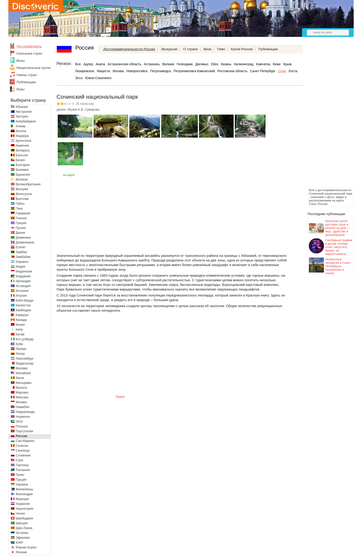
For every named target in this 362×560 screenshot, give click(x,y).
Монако (21, 402)
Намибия (22, 407)
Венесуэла (24, 194)
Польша (22, 426)
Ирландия (23, 281)
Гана (19, 208)
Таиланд (22, 465)
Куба (19, 344)
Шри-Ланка (24, 528)
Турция (21, 479)
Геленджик (185, 64)
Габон (20, 203)
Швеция (21, 523)
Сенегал (22, 445)
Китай (20, 334)
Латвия (21, 349)
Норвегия (23, 416)
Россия (21, 436)
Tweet (120, 397)
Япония (21, 552)
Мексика (22, 397)
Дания (20, 232)
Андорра (22, 136)
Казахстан (23, 305)
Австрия (22, 116)
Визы (20, 60)
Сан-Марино (25, 441)
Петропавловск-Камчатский (194, 71)
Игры (20, 89)
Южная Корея (26, 547)
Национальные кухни (33, 68)
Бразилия (23, 174)
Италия (21, 295)
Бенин (20, 160)
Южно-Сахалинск (98, 78)
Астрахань (152, 64)
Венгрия (22, 189)
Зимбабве (23, 257)
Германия (23, 213)
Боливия (22, 170)
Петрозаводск (160, 71)
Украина (22, 484)
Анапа (100, 64)
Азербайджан (26, 121)
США (19, 460)
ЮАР (19, 542)
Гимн (221, 49)
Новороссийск (136, 71)
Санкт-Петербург (262, 71)
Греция (21, 223)
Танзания (23, 470)
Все (78, 64)
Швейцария (24, 518)
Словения (23, 455)
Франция (22, 499)
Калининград (243, 64)
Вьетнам (22, 199)
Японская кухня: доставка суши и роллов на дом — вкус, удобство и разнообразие (337, 228)
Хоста (292, 71)
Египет (21, 247)
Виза (207, 49)
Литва (20, 354)
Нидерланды (25, 412)
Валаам (168, 64)
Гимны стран (26, 75)
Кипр (19, 329)
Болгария (23, 165)
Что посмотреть (29, 46)
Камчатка (263, 64)
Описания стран (29, 53)
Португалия (24, 431)
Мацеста (103, 71)
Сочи (282, 71)
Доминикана (25, 242)
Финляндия (24, 494)
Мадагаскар (24, 363)
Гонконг (21, 218)
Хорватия (23, 504)
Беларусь (23, 150)
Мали (20, 378)
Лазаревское (84, 71)
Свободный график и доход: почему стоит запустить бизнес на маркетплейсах (338, 247)
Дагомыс (201, 64)
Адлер (88, 64)
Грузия (21, 228)
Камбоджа (23, 310)
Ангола (21, 131)
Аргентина (23, 140)
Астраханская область (124, 64)
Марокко (22, 392)
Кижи (277, 64)
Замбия (21, 252)
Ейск (214, 64)
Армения (22, 145)
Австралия (24, 111)
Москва (118, 71)
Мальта (21, 387)
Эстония (22, 533)
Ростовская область (232, 71)
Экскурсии (169, 49)
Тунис (20, 475)
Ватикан (22, 179)
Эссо (78, 78)
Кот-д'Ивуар (24, 339)
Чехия (20, 513)
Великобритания (28, 184)
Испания (22, 291)
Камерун (22, 315)
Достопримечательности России (129, 49)
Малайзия (23, 373)
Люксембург (25, 358)
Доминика (23, 237)
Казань (226, 64)
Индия (20, 266)
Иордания (23, 276)
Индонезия (24, 271)
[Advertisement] (326, 116)
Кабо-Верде (24, 300)
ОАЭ (19, 421)
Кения (20, 324)
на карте (69, 175)
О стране (190, 49)
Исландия (23, 286)
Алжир (20, 126)
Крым (287, 64)
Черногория (24, 508)
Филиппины (24, 489)
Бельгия (22, 155)
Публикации (26, 82)
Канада (21, 320)
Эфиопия (23, 537)
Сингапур (23, 450)
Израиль (22, 262)
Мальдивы (24, 383)
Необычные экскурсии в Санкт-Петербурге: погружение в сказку (338, 266)
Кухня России (242, 49)
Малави (21, 368)
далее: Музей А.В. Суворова (78, 109)
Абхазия (22, 107)
